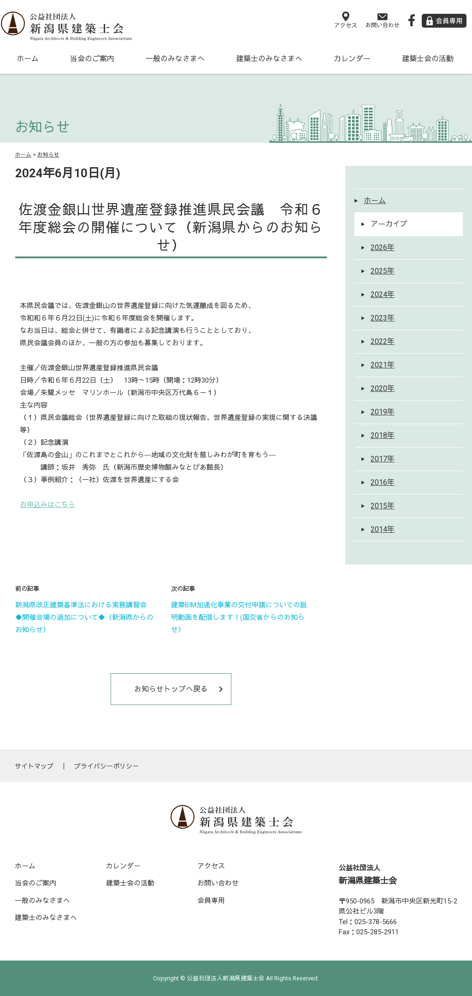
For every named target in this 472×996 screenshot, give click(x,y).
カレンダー (352, 58)
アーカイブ (389, 224)
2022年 (383, 341)
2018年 (383, 435)
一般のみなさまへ (175, 58)
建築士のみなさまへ (269, 58)
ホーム (28, 58)
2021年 (383, 365)
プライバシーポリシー (106, 766)
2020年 (383, 388)
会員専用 (211, 901)
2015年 (383, 505)
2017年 (383, 458)
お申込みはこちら (47, 505)
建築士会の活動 (428, 58)
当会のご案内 (92, 58)
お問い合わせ (218, 883)
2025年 (383, 271)
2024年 (383, 294)
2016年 (383, 482)
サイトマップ (34, 766)
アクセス (211, 866)
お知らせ (48, 154)
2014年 (383, 529)
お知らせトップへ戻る (171, 689)
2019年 (383, 412)
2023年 (383, 318)
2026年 (383, 247)
